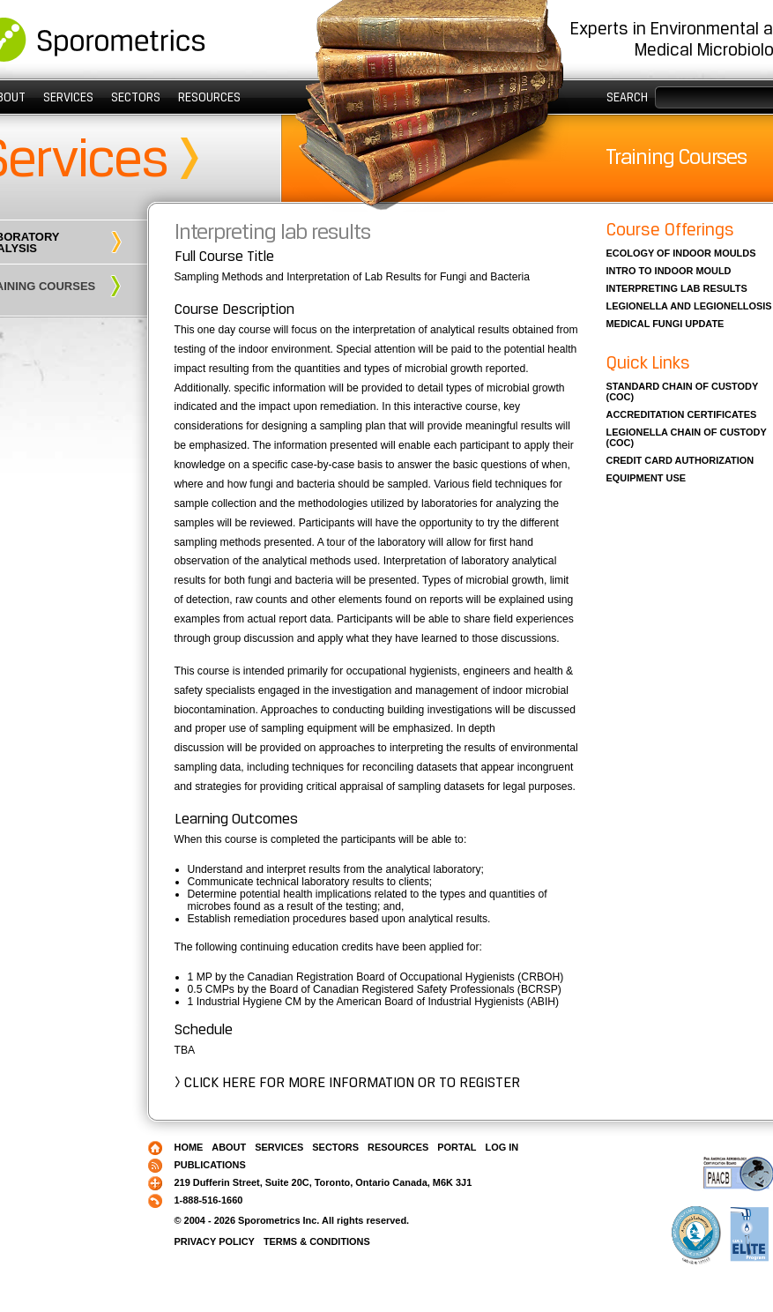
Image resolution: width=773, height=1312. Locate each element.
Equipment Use (646, 478)
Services (68, 97)
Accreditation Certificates (681, 414)
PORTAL (456, 1147)
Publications (210, 1164)
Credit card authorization (680, 460)
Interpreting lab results (272, 231)
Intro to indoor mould (669, 270)
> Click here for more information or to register (347, 1082)
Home (189, 1147)
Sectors (135, 97)
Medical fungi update (665, 323)
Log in (501, 1147)
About (229, 1147)
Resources (209, 97)
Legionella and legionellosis (689, 306)
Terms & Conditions (317, 1241)
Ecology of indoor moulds (681, 253)
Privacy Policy (215, 1241)
